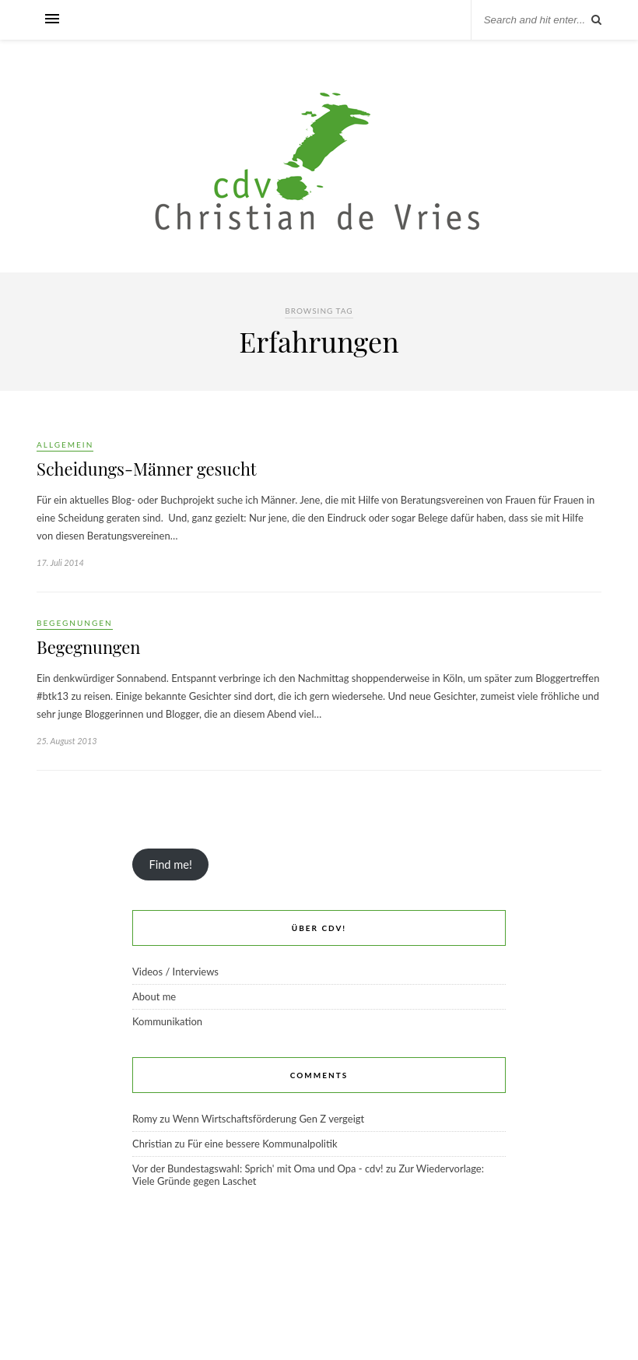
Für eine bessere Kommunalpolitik (263, 1143)
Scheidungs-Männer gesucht (147, 468)
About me (154, 996)
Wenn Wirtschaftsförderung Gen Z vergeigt (269, 1118)
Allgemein (65, 444)
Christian (152, 1143)
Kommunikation (167, 1021)
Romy (144, 1118)
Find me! (170, 864)
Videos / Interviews (175, 971)
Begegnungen (75, 622)
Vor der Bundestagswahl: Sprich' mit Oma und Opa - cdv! (258, 1168)
